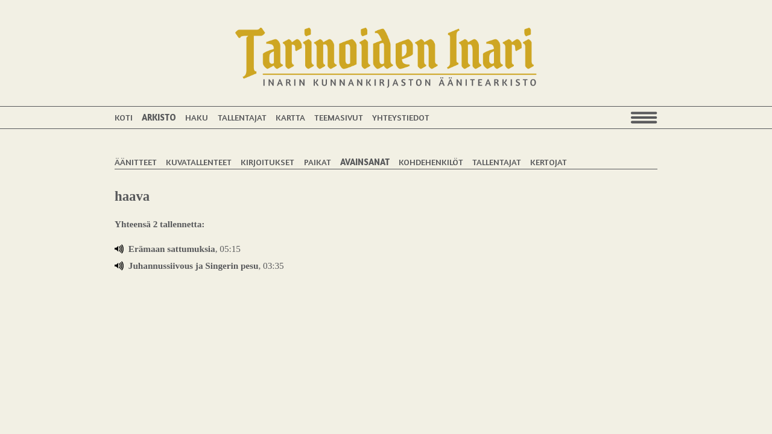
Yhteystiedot (400, 117)
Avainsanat (365, 162)
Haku (196, 117)
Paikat (317, 162)
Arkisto (159, 117)
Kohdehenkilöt (431, 162)
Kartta (290, 117)
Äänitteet (136, 162)
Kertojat (548, 162)
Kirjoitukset (267, 162)
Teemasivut (338, 117)
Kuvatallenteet (199, 162)
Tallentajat (242, 117)
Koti (124, 117)
